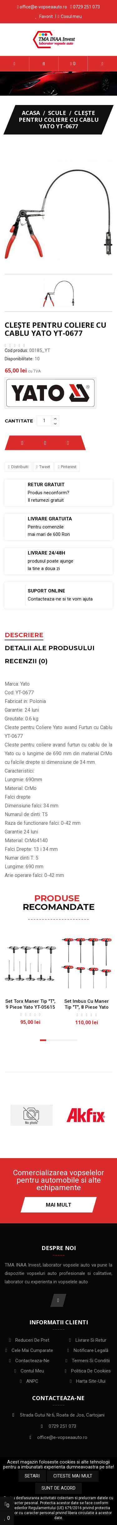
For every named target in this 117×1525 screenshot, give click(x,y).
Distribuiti (19, 466)
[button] (43, 63)
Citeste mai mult (72, 1476)
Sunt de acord (58, 1488)
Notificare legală (91, 1350)
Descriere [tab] (24, 635)
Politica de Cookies (91, 1371)
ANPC (32, 1381)
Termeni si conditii (91, 1360)
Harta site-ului (90, 1381)
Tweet (44, 466)
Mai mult (58, 1204)
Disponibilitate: (19, 358)
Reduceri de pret (32, 1340)
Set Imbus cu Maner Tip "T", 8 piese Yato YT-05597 (86, 1007)
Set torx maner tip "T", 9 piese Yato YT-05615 (30, 1004)
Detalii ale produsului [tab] (50, 648)
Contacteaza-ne (32, 1360)
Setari (32, 1476)
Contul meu (32, 1371)
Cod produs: (16, 350)
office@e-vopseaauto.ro (43, 6)
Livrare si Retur (91, 1340)
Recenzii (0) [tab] (26, 661)
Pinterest (68, 466)
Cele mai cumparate (32, 1350)
